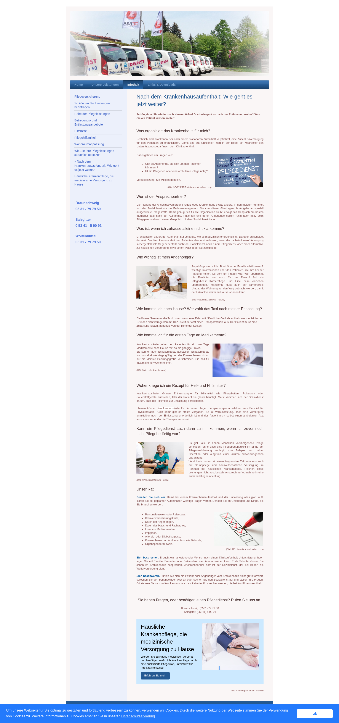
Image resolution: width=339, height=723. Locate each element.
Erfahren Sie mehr (155, 675)
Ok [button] (315, 713)
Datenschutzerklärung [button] (138, 716)
